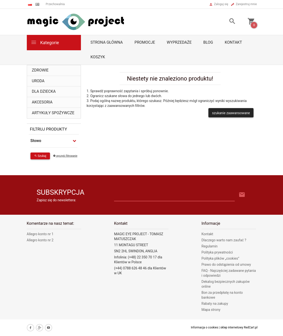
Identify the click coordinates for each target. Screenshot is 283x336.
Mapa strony (211, 310)
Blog (208, 42)
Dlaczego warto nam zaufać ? (224, 240)
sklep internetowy (231, 327)
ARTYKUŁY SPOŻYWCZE (53, 113)
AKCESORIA (42, 102)
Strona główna (106, 42)
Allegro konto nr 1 (40, 234)
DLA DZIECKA (44, 91)
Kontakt (233, 42)
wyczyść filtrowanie (65, 155)
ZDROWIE (40, 70)
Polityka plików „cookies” (220, 258)
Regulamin (210, 246)
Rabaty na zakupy (215, 303)
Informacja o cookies (204, 327)
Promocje (145, 42)
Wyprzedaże (179, 42)
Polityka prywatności (217, 252)
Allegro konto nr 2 (40, 240)
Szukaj (40, 156)
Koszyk (97, 57)
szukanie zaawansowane (231, 113)
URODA (38, 81)
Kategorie (45, 42)
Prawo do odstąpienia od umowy (226, 264)
